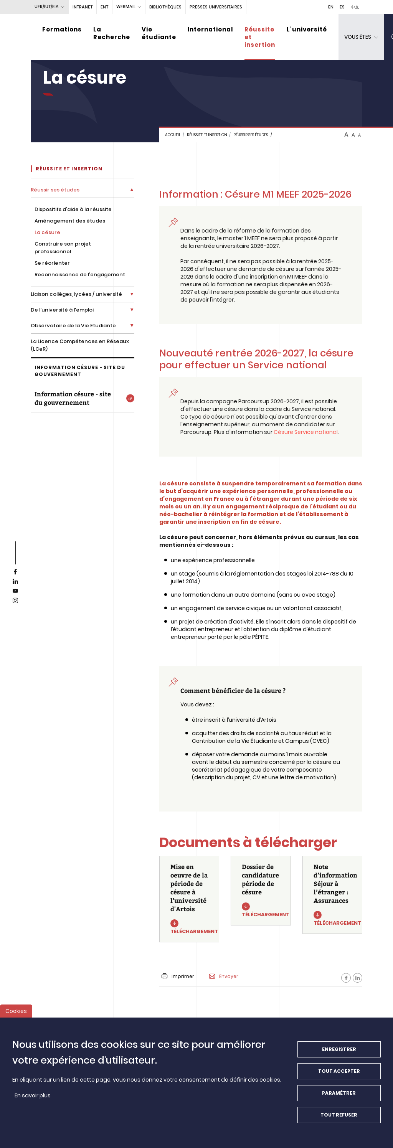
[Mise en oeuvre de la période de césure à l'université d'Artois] (189, 899)
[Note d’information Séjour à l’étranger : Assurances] (332, 895)
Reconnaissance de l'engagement (80, 274)
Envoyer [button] (223, 976)
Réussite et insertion (259, 37)
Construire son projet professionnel (63, 247)
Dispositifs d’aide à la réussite (73, 209)
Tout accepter (339, 1075)
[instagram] (15, 601)
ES (342, 7)
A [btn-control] (346, 135)
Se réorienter (52, 263)
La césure (47, 232)
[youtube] (15, 591)
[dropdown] (361, 37)
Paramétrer (339, 1097)
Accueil (173, 135)
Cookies (16, 1015)
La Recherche (111, 33)
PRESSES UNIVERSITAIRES (216, 7)
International (210, 29)
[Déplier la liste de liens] (131, 189)
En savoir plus (33, 1099)
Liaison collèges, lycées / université (76, 294)
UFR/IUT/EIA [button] (47, 6)
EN (331, 7)
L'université (307, 29)
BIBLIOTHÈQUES (165, 7)
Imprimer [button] (178, 976)
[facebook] (15, 572)
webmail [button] (125, 6)
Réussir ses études (250, 135)
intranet (82, 7)
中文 (355, 7)
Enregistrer (339, 1053)
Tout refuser (338, 1119)
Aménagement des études (70, 220)
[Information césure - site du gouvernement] (82, 398)
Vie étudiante (159, 33)
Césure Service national (306, 432)
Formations (62, 29)
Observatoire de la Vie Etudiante (73, 325)
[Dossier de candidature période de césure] (261, 890)
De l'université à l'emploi (62, 309)
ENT (104, 7)
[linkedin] (15, 582)
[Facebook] (346, 978)
